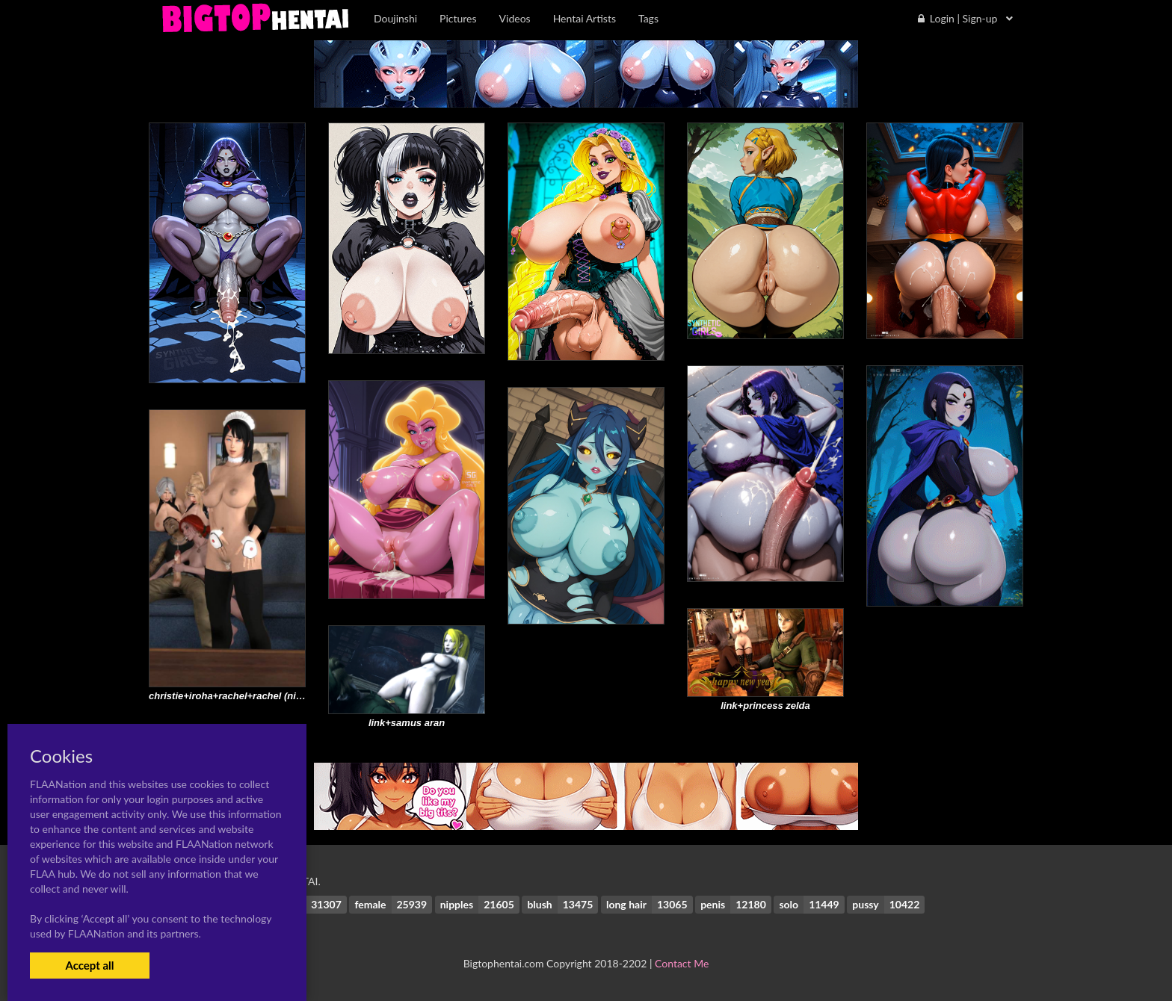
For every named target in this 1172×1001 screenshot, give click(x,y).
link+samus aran (406, 722)
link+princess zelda (765, 705)
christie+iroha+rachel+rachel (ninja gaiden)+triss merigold (283, 695)
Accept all (89, 965)
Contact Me (682, 963)
